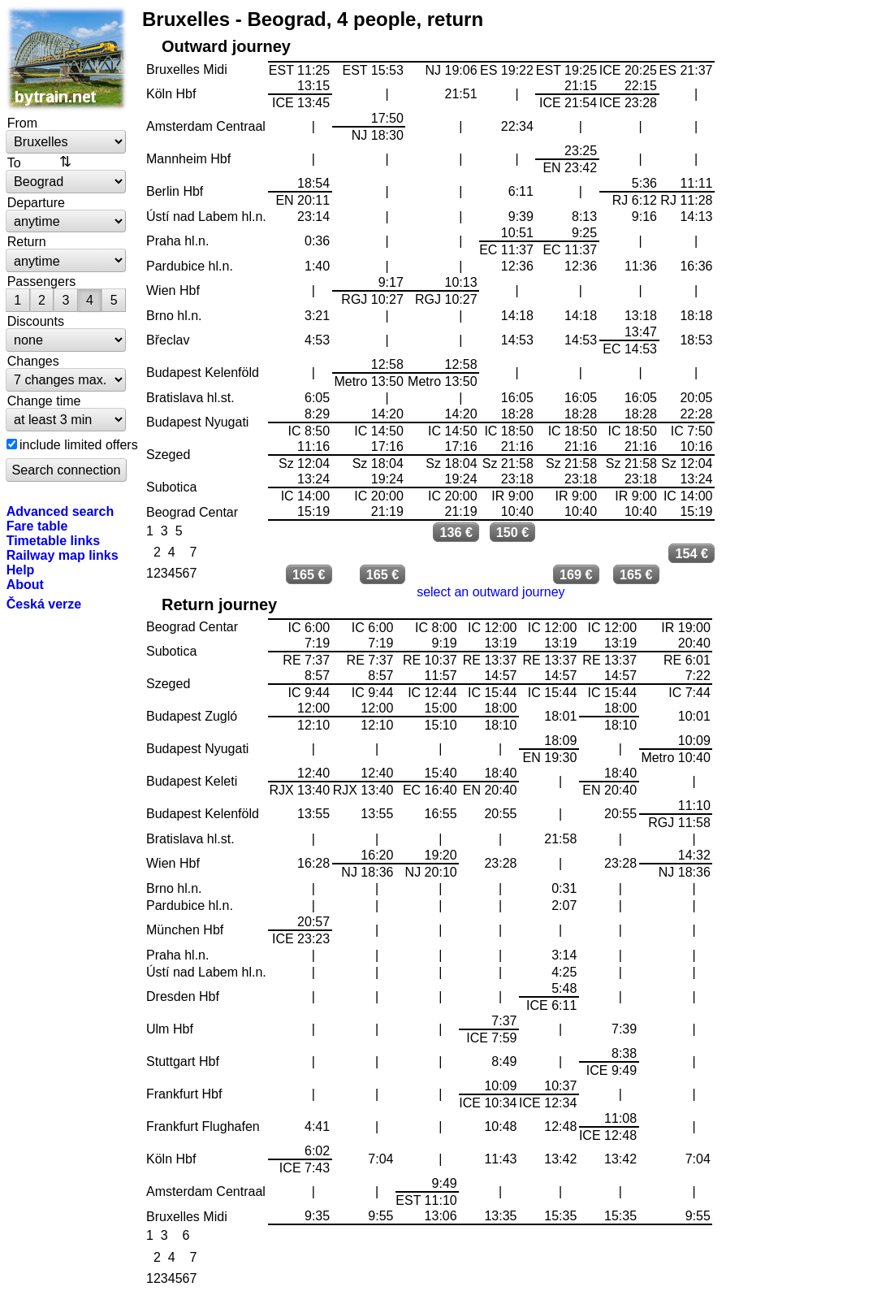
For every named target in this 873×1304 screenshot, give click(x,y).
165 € (309, 574)
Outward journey (226, 46)
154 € (691, 553)
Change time (44, 400)
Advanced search (60, 511)
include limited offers (78, 444)
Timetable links (53, 540)
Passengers (41, 281)
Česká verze (44, 603)
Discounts (35, 321)
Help (20, 569)
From (22, 122)
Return (26, 241)
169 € (576, 574)
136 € (456, 532)
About (25, 584)
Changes (33, 360)
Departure (36, 202)
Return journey (219, 604)
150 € (512, 532)
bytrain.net (66, 58)
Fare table (37, 525)
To (14, 162)
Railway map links (62, 555)
